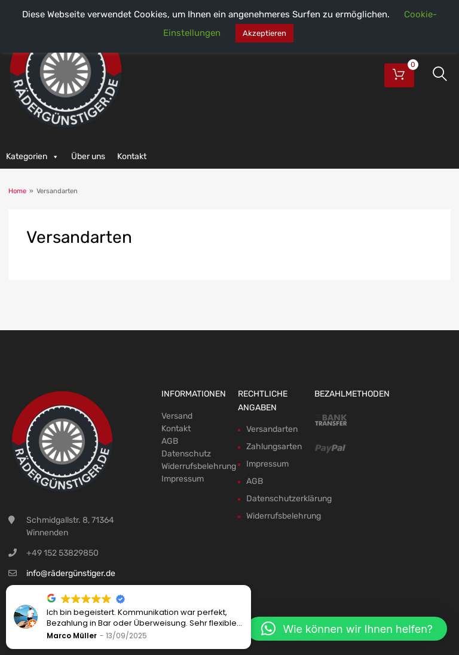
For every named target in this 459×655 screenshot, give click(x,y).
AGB (169, 441)
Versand (176, 416)
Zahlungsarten (274, 446)
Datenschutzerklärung (289, 498)
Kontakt (131, 156)
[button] (347, 629)
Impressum (182, 479)
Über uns (88, 156)
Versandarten (272, 429)
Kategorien (32, 156)
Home (17, 191)
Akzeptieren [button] (264, 33)
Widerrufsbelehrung (198, 466)
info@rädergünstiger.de (70, 573)
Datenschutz (186, 454)
